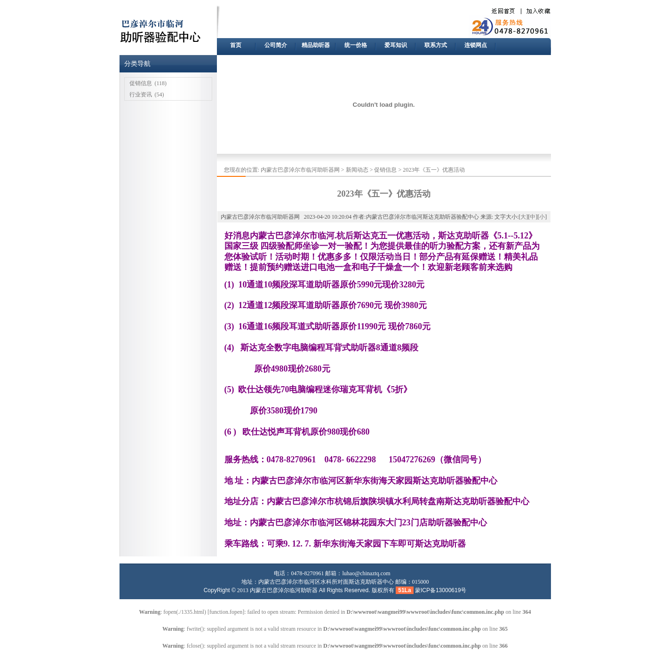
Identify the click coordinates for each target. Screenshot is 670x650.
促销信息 (140, 83)
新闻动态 (357, 169)
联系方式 (435, 45)
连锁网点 (475, 45)
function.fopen (225, 612)
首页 (235, 45)
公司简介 (275, 45)
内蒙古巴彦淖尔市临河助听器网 (300, 169)
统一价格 (355, 45)
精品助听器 (316, 45)
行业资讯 (140, 94)
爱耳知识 (395, 45)
